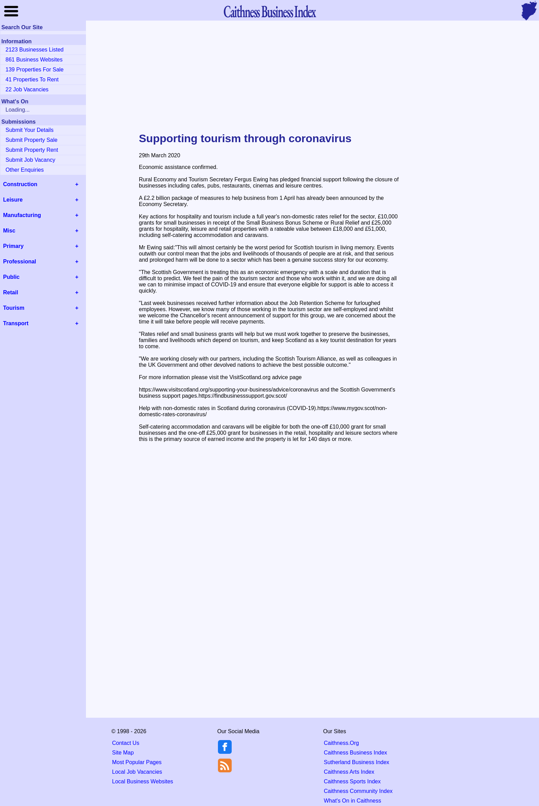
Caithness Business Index (355, 753)
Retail (10, 292)
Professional (19, 261)
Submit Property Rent (32, 150)
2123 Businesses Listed (35, 50)
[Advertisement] (269, 77)
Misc (9, 231)
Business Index (269, 11)
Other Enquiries (25, 170)
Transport (16, 323)
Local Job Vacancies (137, 772)
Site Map (123, 753)
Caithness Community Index (358, 791)
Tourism (13, 308)
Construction (20, 184)
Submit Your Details (30, 130)
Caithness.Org (341, 743)
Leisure (13, 200)
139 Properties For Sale (35, 69)
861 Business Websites (34, 60)
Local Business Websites (142, 781)
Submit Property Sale (31, 140)
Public (11, 277)
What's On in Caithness (352, 801)
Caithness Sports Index (352, 781)
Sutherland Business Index (356, 762)
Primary (13, 246)
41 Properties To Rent (32, 79)
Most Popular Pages (137, 762)
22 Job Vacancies (27, 89)
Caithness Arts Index (349, 772)
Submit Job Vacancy (30, 160)
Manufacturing (22, 215)
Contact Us (125, 743)
